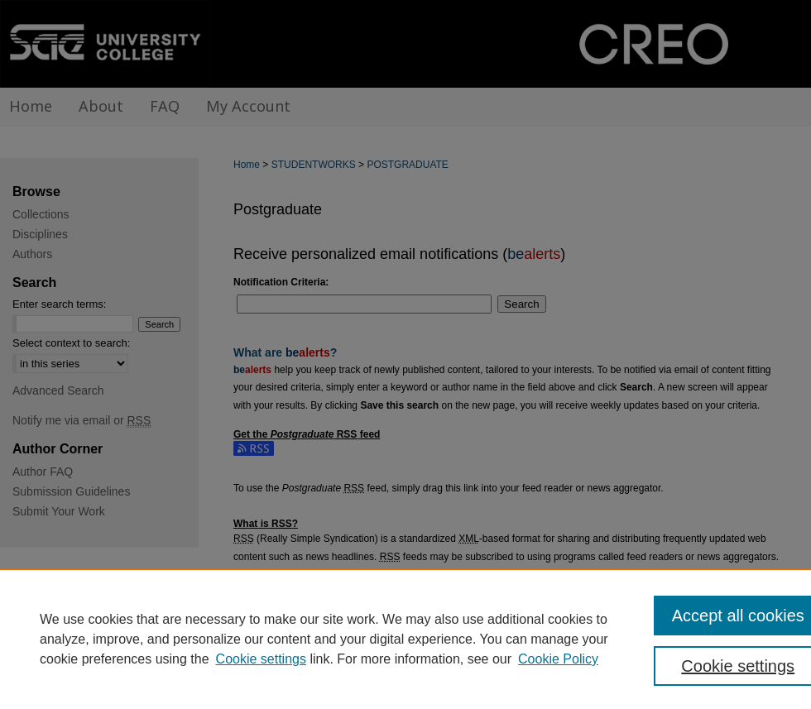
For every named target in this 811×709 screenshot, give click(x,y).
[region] (405, 638)
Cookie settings (261, 659)
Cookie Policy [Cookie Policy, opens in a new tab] (558, 659)
